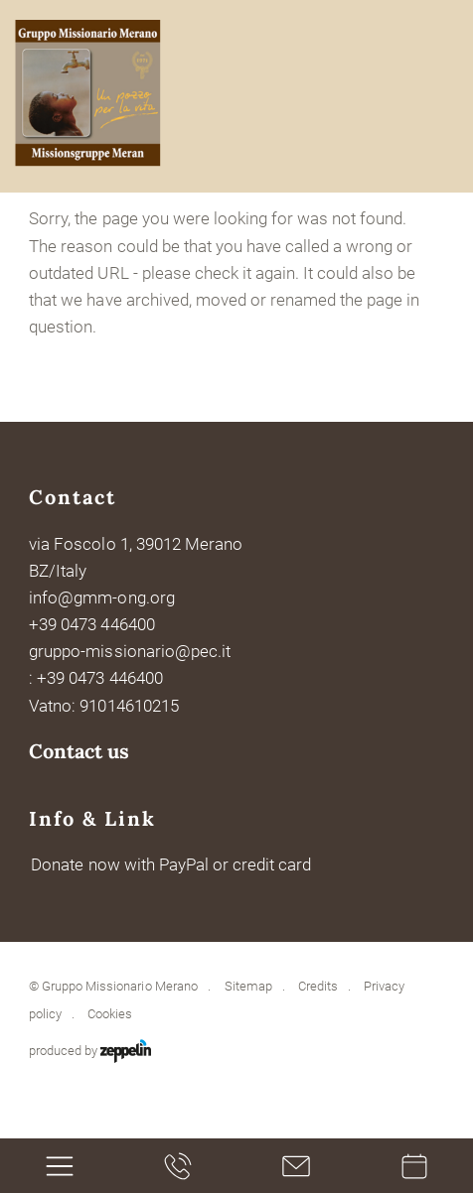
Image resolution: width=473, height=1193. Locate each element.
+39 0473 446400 (91, 624)
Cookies (109, 1013)
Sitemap (248, 986)
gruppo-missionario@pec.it (129, 651)
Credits (318, 986)
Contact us (79, 751)
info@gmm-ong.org (101, 597)
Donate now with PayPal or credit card (171, 864)
